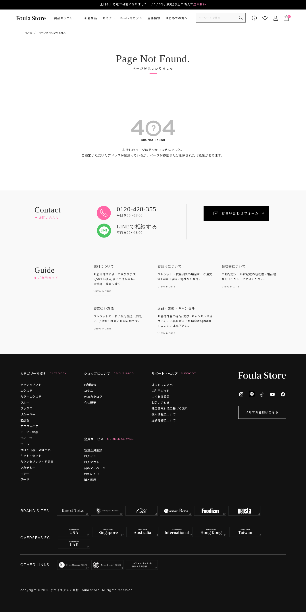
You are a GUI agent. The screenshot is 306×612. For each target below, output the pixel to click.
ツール (24, 444)
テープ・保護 (29, 432)
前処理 (24, 420)
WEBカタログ (93, 396)
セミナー (108, 18)
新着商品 (91, 18)
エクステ (26, 390)
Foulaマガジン (131, 18)
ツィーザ (26, 438)
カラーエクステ (31, 396)
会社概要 (90, 402)
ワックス (26, 408)
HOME (29, 32)
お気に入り (91, 474)
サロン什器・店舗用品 (35, 450)
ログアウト (91, 462)
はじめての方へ (177, 18)
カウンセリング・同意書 (37, 461)
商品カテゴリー (65, 18)
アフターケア (29, 426)
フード (24, 479)
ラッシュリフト (31, 384)
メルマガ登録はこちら (262, 412)
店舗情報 (154, 18)
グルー (24, 402)
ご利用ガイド (161, 390)
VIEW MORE (102, 291)
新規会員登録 (93, 450)
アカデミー (28, 467)
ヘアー (24, 473)
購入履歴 (90, 480)
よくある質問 (161, 396)
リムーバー (28, 414)
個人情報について (164, 414)
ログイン (90, 456)
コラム (88, 390)
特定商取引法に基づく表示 (170, 408)
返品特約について (164, 420)
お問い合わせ (161, 402)
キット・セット (31, 455)
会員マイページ (94, 468)
